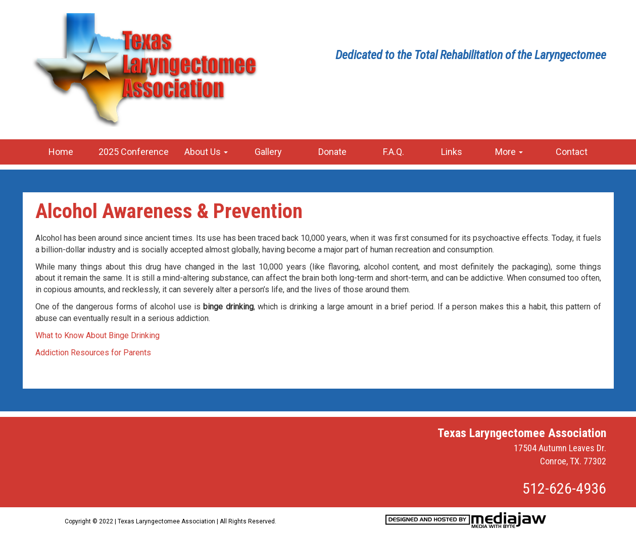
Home (60, 151)
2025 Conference (134, 151)
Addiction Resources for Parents (93, 352)
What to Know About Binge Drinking (97, 335)
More (509, 151)
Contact (572, 151)
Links (451, 151)
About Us (206, 151)
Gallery (268, 151)
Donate (332, 151)
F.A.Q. (393, 151)
